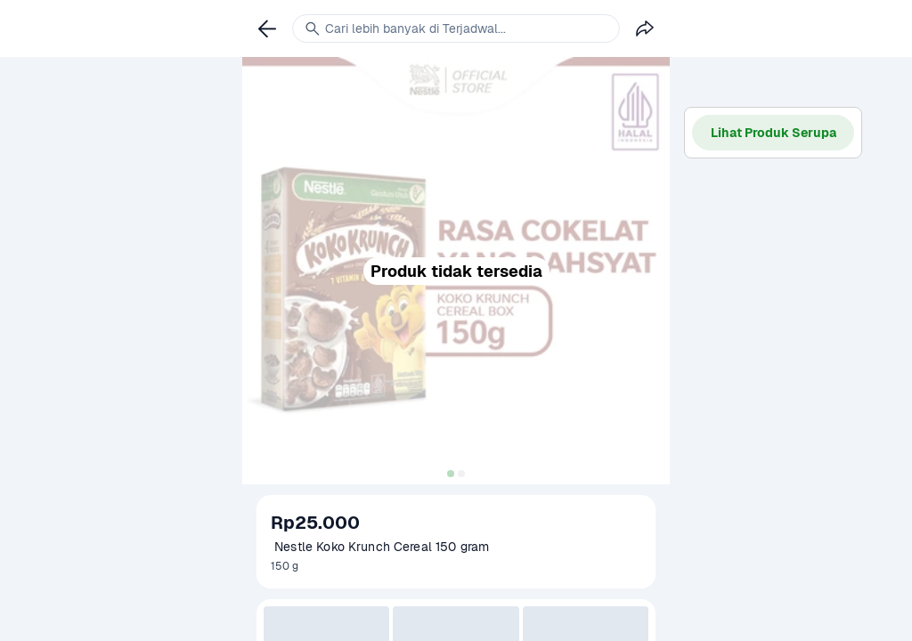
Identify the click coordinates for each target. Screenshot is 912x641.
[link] (267, 28)
